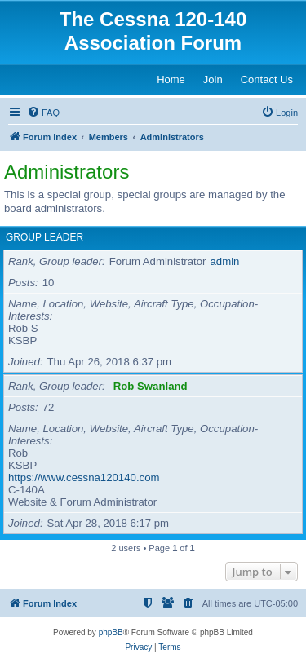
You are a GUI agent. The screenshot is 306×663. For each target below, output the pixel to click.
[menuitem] (43, 112)
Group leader (44, 237)
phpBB (111, 632)
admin (225, 261)
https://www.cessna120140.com (83, 477)
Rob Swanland (150, 386)
